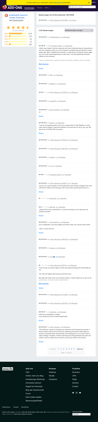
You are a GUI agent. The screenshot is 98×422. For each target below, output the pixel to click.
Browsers (76, 372)
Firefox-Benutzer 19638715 (59, 183)
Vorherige (52, 349)
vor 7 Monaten (61, 157)
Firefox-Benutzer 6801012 (58, 265)
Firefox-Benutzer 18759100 (59, 92)
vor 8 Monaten (64, 222)
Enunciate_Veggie (55, 174)
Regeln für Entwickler (34, 386)
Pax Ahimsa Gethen (56, 46)
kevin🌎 (52, 257)
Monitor (75, 383)
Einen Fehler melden (33, 397)
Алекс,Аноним (54, 110)
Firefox (58, 2)
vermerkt (18, 412)
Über (28, 372)
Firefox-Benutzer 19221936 (58, 303)
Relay (74, 379)
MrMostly (53, 84)
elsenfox (52, 157)
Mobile (51, 376)
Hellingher (53, 312)
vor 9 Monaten (60, 257)
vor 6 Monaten (59, 123)
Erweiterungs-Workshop (35, 379)
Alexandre (53, 198)
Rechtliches (25, 407)
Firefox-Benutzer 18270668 (59, 20)
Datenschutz (6, 407)
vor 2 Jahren (72, 20)
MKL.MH (52, 207)
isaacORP (53, 101)
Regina (52, 123)
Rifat (51, 75)
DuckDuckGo (18, 20)
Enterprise (53, 379)
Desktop (52, 372)
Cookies (15, 407)
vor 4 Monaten (65, 37)
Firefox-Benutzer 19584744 (59, 239)
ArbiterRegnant (55, 37)
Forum (28, 394)
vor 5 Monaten (61, 84)
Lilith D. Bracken (55, 327)
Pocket (75, 386)
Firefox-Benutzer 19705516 (59, 140)
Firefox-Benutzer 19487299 (59, 148)
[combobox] (82, 7)
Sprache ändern (77, 411)
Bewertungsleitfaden (34, 401)
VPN (74, 376)
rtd (51, 166)
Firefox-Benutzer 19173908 (59, 294)
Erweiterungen (29, 8)
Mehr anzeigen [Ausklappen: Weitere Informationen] (44, 64)
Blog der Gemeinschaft (35, 390)
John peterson (54, 222)
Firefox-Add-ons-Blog (34, 376)
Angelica (52, 248)
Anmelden (92, 2)
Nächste (80, 349)
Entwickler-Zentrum (33, 383)
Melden (41, 68)
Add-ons (29, 369)
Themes (39, 8)
